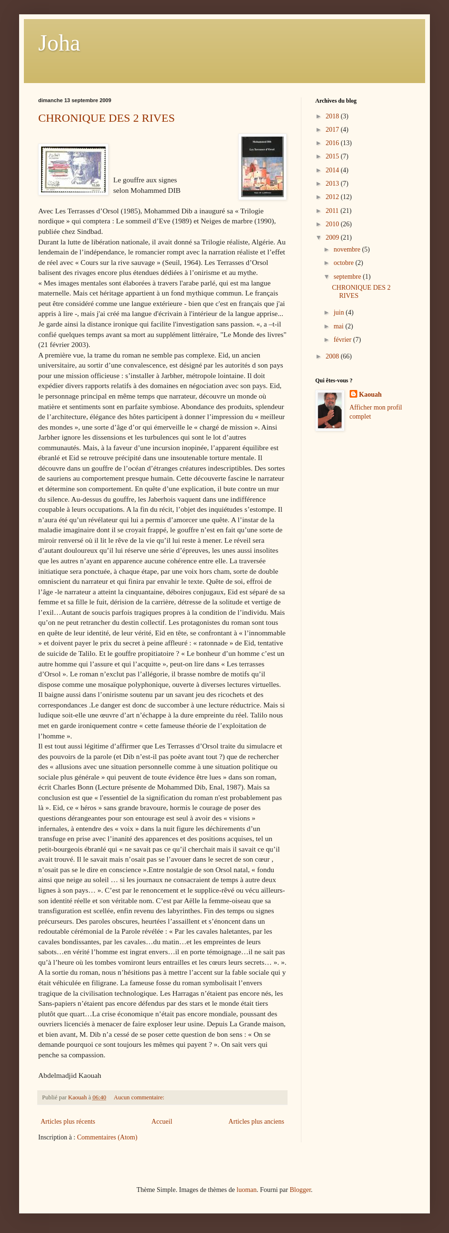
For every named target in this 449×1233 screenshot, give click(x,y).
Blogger (299, 1189)
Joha (59, 42)
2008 (333, 356)
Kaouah (370, 394)
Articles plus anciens (256, 1121)
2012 (333, 196)
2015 (333, 156)
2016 (333, 143)
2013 (333, 183)
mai (339, 326)
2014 (333, 170)
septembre (348, 276)
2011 (333, 210)
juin (339, 312)
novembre (347, 249)
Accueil (161, 1121)
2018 (333, 116)
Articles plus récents (68, 1121)
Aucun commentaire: (140, 1097)
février (343, 339)
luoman (246, 1189)
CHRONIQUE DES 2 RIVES (106, 118)
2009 (333, 237)
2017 (333, 129)
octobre (344, 262)
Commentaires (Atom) (107, 1137)
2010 (333, 224)
